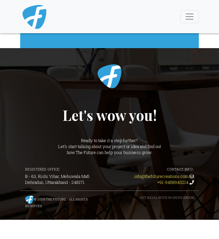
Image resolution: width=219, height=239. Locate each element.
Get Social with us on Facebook (167, 198)
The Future (109, 76)
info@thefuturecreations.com (161, 176)
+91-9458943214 (173, 182)
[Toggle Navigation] (189, 16)
